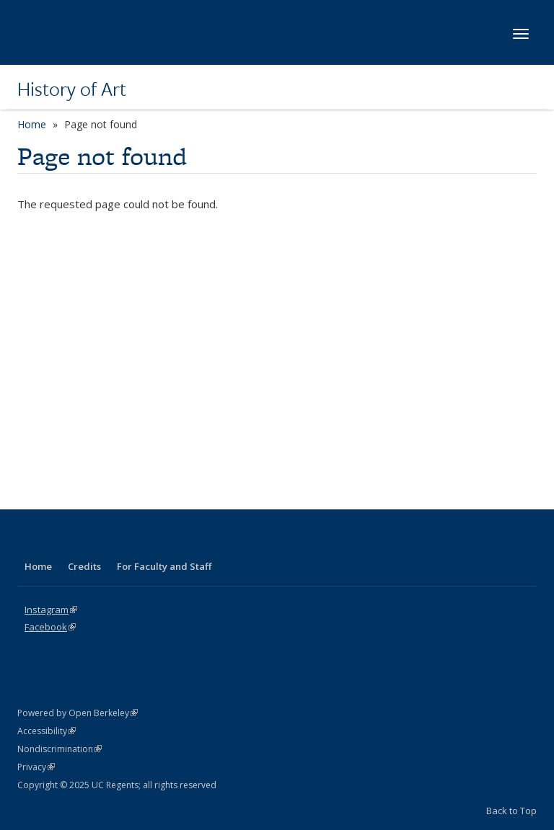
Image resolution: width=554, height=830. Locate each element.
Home (31, 124)
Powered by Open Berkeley (77, 713)
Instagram (51, 609)
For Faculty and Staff (164, 566)
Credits (84, 566)
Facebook (50, 626)
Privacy (36, 767)
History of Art (71, 89)
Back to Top (511, 810)
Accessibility (46, 731)
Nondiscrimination (59, 749)
